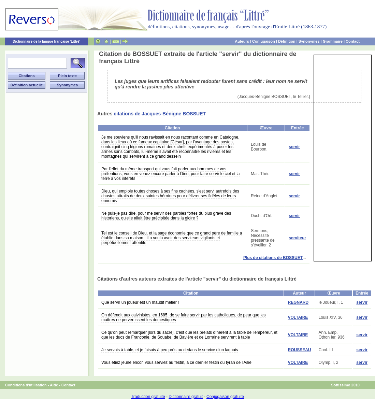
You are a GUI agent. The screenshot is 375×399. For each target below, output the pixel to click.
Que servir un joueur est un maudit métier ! (140, 302)
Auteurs (242, 41)
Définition (286, 41)
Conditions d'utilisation (26, 385)
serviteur (297, 238)
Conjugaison (263, 41)
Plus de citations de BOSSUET (273, 257)
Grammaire (333, 41)
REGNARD (298, 302)
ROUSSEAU (299, 349)
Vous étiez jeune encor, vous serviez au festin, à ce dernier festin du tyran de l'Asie (176, 362)
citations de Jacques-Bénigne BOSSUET (160, 113)
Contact (353, 41)
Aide (54, 385)
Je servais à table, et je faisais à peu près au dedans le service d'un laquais (169, 349)
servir (294, 146)
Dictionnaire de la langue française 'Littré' (46, 41)
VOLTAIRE (298, 317)
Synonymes (309, 41)
